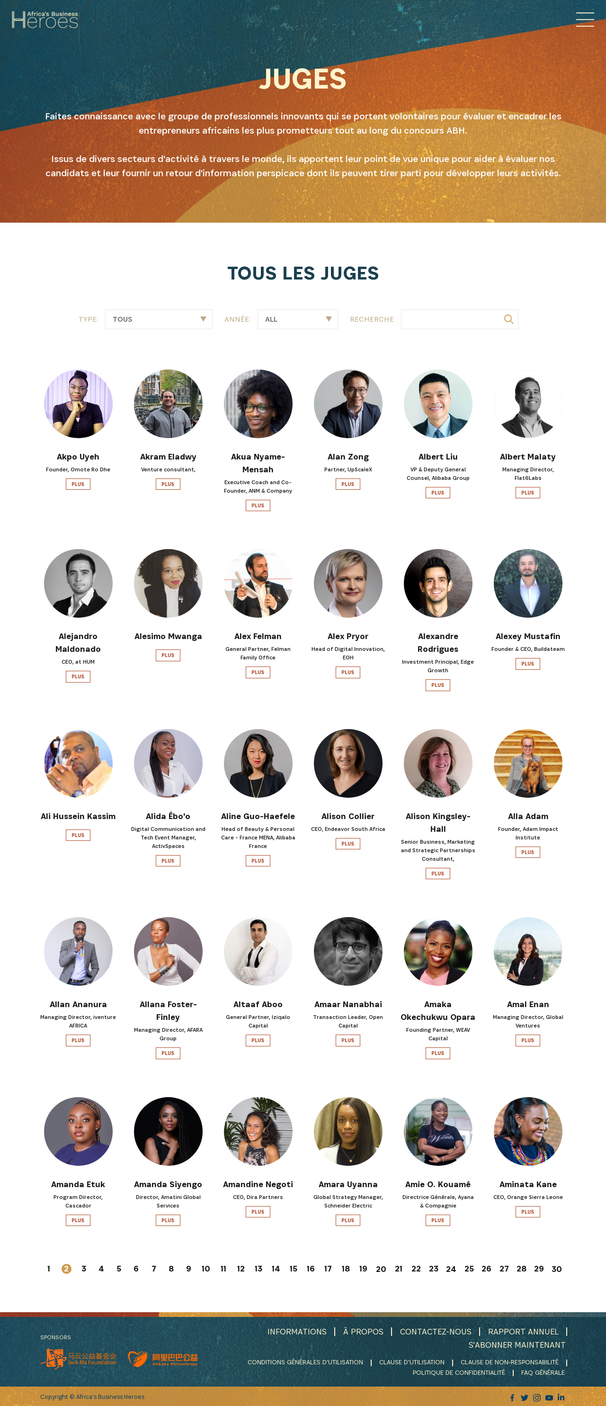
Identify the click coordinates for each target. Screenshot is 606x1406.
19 (363, 1268)
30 (557, 1269)
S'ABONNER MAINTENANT (516, 1344)
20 (381, 1269)
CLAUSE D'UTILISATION (412, 1362)
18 (346, 1268)
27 (504, 1268)
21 (398, 1268)
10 (206, 1268)
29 (539, 1268)
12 (241, 1268)
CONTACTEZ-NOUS (434, 1331)
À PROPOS (361, 1331)
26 (486, 1268)
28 (521, 1268)
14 (276, 1268)
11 (223, 1268)
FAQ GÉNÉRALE (544, 1372)
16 (311, 1268)
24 (451, 1269)
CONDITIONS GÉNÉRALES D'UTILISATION (305, 1362)
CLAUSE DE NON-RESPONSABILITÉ (510, 1362)
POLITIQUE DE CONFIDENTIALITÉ (460, 1372)
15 (293, 1268)
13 (258, 1268)
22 (416, 1268)
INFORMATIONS (295, 1331)
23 (433, 1268)
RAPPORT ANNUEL (523, 1331)
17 (328, 1268)
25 (469, 1268)
